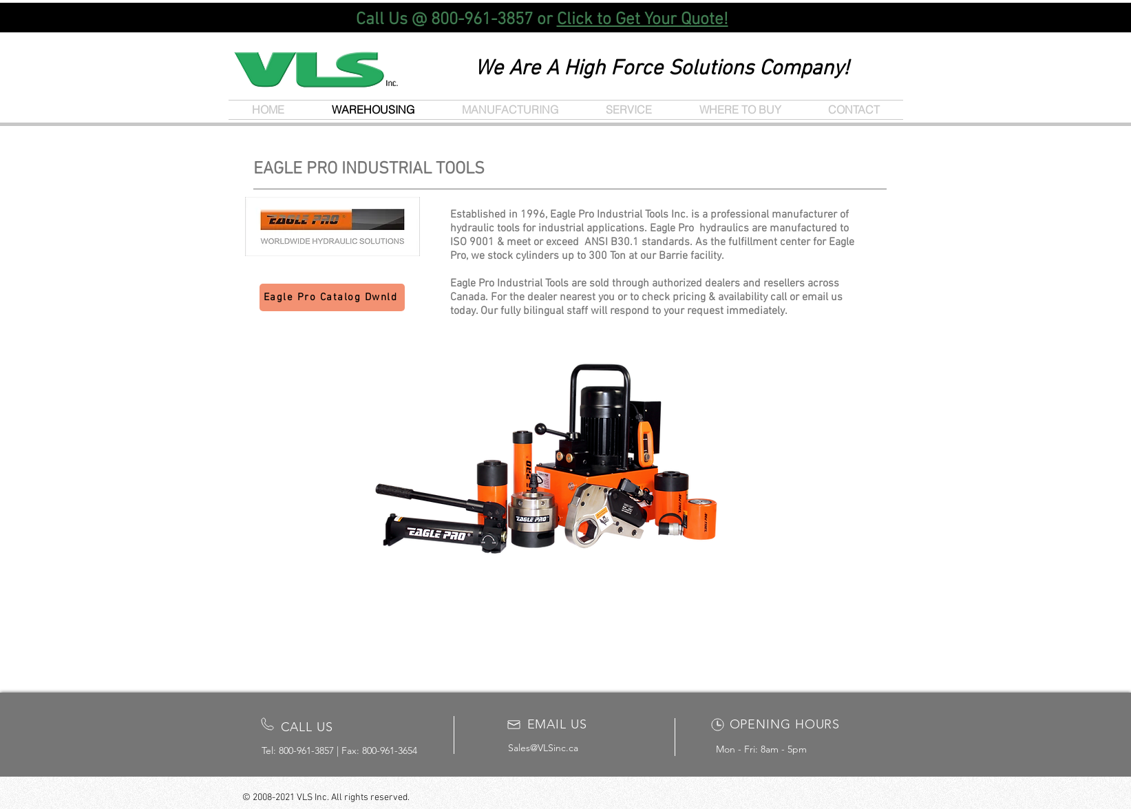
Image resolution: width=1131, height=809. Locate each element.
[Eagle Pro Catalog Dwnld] (332, 297)
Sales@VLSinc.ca (543, 748)
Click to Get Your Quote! (642, 20)
